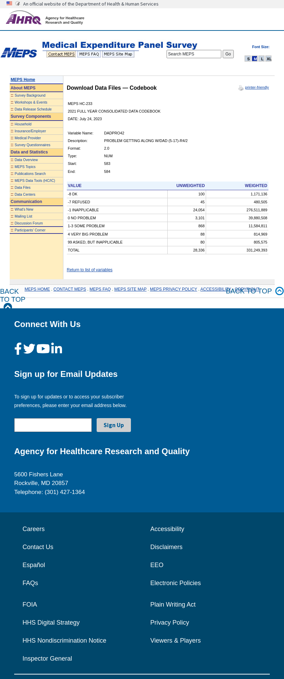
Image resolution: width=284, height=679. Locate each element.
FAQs (30, 583)
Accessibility (167, 529)
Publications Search (30, 174)
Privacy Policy (169, 622)
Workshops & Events (31, 102)
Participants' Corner (30, 230)
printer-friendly (257, 87)
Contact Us (38, 547)
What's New (24, 209)
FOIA (30, 604)
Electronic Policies (175, 583)
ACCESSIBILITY (216, 289)
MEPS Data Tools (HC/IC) (35, 181)
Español (34, 565)
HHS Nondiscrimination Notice (64, 640)
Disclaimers (166, 547)
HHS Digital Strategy (51, 622)
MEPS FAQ (100, 289)
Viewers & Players (175, 640)
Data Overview (26, 160)
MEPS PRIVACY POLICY (173, 289)
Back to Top (12, 299)
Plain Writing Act (173, 604)
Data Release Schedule (33, 109)
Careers (34, 529)
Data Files (22, 187)
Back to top (255, 291)
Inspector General (47, 658)
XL (269, 59)
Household (23, 124)
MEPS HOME (37, 289)
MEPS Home (23, 79)
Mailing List (23, 216)
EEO (156, 565)
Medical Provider (28, 138)
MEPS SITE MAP (130, 289)
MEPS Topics (25, 167)
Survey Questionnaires (32, 145)
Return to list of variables (90, 269)
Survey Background (30, 95)
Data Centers (25, 194)
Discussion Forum (29, 223)
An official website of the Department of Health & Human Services (91, 4)
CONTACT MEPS (69, 289)
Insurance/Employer (30, 131)
